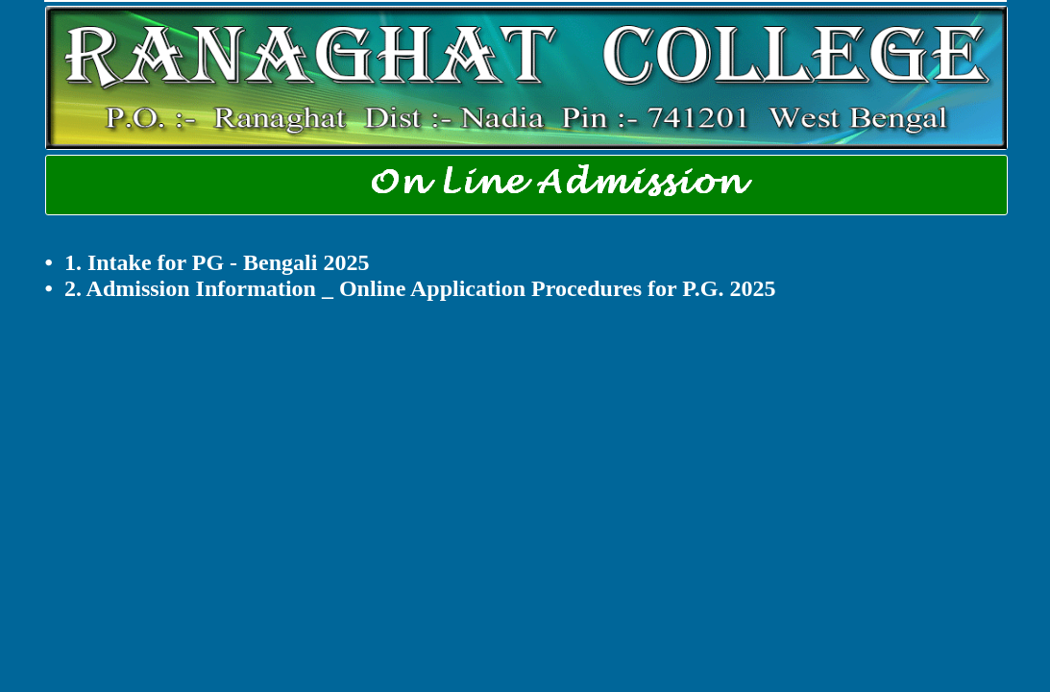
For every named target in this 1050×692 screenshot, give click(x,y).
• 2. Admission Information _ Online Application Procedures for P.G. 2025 (410, 288)
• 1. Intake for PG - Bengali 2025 (207, 262)
